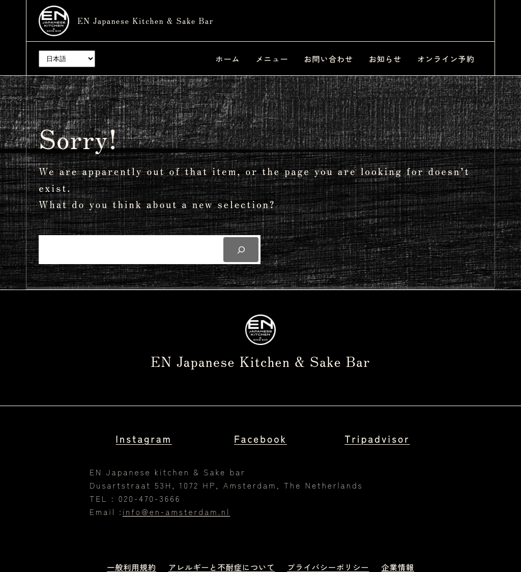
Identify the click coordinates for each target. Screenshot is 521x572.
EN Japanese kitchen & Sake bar (145, 20)
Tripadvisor (377, 438)
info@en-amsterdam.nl (176, 511)
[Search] (240, 249)
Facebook (260, 438)
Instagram (143, 438)
